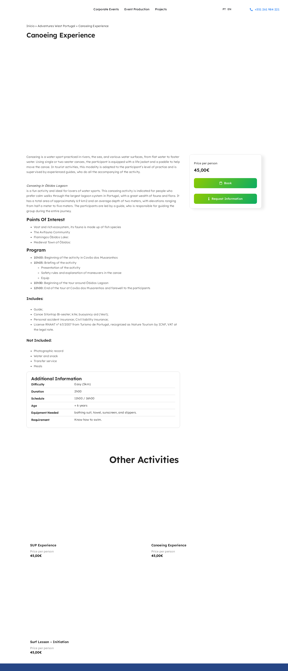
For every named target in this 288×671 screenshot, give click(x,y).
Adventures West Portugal (56, 26)
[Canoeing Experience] (205, 518)
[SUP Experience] (83, 518)
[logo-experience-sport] (29, 5)
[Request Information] (225, 199)
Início (30, 26)
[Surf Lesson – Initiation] (83, 615)
